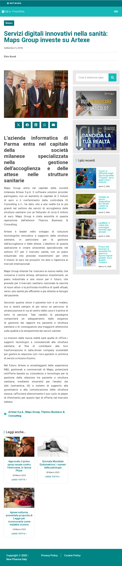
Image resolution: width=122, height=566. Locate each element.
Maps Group (32, 411)
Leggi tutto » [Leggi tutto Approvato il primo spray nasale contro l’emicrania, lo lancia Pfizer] (19, 480)
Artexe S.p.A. (16, 411)
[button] (18, 125)
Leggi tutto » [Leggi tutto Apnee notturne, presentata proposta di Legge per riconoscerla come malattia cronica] (19, 534)
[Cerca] (112, 77)
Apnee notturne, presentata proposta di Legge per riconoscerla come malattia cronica (19, 518)
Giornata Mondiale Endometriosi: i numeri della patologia (53, 464)
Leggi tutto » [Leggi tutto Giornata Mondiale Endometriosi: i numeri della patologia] (52, 477)
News (9, 23)
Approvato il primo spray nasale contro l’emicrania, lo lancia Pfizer (19, 466)
